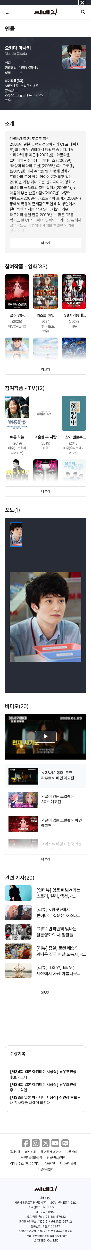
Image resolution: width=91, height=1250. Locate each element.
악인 (23, 1090)
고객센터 (71, 1152)
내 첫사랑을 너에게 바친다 (30, 1103)
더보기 (45, 243)
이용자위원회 (46, 1169)
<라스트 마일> (15, 95)
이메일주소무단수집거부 (25, 1163)
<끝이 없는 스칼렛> (18, 86)
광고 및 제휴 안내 (51, 1152)
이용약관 (49, 1163)
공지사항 (14, 1152)
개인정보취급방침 (31, 1157)
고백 (23, 1077)
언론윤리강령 (68, 1163)
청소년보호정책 (56, 1157)
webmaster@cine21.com (50, 1236)
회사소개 (30, 1152)
